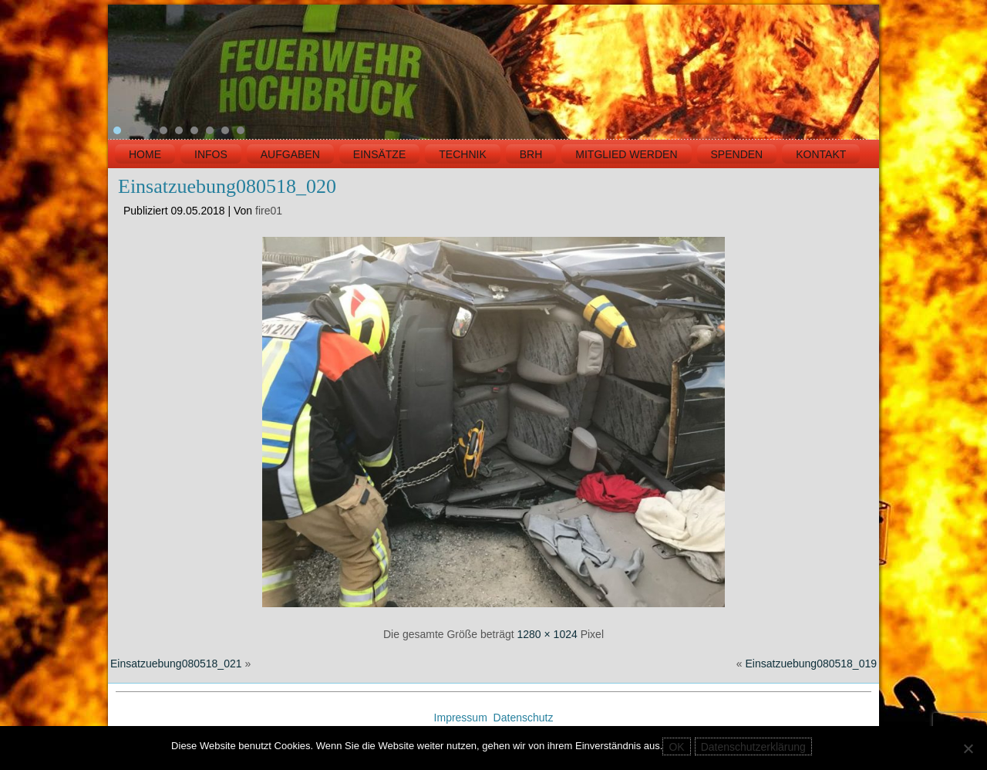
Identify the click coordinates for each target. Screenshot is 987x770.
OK (676, 747)
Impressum (462, 717)
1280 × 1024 (547, 634)
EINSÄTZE (379, 154)
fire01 (268, 210)
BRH (531, 154)
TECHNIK (462, 154)
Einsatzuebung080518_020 (227, 186)
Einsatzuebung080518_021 (176, 663)
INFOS (210, 154)
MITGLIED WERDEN (626, 154)
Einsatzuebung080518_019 (812, 663)
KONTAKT (821, 154)
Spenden (737, 154)
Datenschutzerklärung (753, 747)
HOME (145, 154)
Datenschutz (524, 717)
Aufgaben (290, 154)
